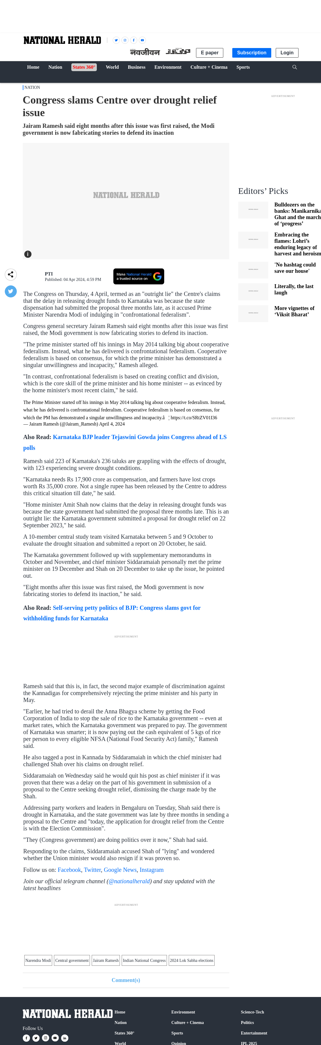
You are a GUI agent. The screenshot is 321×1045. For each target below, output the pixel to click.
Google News (120, 869)
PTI (49, 273)
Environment (183, 1012)
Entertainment (254, 1033)
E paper (209, 52)
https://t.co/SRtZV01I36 (194, 417)
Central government (72, 960)
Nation (32, 87)
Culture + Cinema (187, 1022)
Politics (247, 1022)
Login (287, 52)
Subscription (251, 52)
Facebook (69, 869)
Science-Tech (252, 1012)
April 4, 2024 (112, 423)
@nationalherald (129, 881)
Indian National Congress (144, 960)
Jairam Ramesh (106, 960)
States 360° (124, 1033)
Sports (177, 1033)
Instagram (152, 869)
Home (119, 1012)
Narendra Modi (38, 960)
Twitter (92, 869)
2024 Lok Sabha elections (191, 960)
